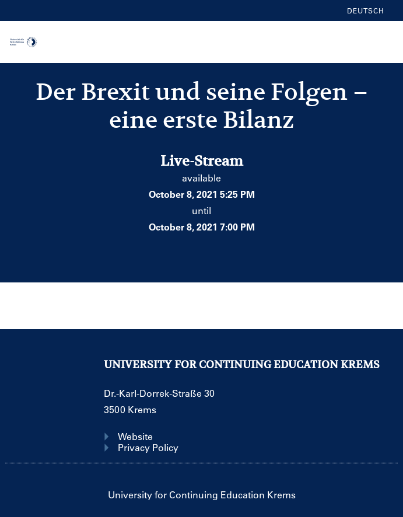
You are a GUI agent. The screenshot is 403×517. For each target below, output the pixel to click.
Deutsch (365, 10)
